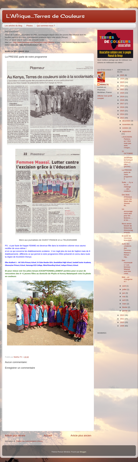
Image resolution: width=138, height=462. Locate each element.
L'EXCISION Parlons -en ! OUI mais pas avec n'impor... (127, 142)
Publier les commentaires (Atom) (29, 441)
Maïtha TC (104, 84)
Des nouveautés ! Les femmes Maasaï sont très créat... (127, 267)
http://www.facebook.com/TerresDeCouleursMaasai (34, 42)
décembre (126, 121)
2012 (122, 315)
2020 (122, 93)
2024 (122, 79)
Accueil (48, 435)
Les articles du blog (13, 25)
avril (124, 300)
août (124, 286)
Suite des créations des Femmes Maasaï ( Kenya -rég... (126, 250)
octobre (125, 128)
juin (124, 293)
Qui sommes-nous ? (46, 25)
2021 (122, 89)
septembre (126, 131)
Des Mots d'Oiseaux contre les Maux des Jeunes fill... (127, 200)
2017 (122, 104)
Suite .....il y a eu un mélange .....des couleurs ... (127, 186)
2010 (122, 322)
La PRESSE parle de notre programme (127, 174)
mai (124, 297)
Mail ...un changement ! (127, 279)
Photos (29, 25)
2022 (122, 86)
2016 (122, 107)
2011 (122, 319)
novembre (126, 124)
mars (124, 304)
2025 (122, 75)
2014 (122, 114)
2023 (122, 82)
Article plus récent (15, 435)
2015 (122, 111)
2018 (122, 100)
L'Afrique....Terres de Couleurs (45, 16)
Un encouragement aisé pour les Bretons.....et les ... (127, 214)
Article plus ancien (81, 435)
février (125, 307)
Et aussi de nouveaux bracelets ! (127, 238)
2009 (122, 326)
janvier (125, 311)
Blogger (83, 452)
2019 (122, 97)
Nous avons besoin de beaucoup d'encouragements (127, 228)
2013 (122, 118)
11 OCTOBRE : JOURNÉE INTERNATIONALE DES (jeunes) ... (127, 159)
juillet (124, 289)
